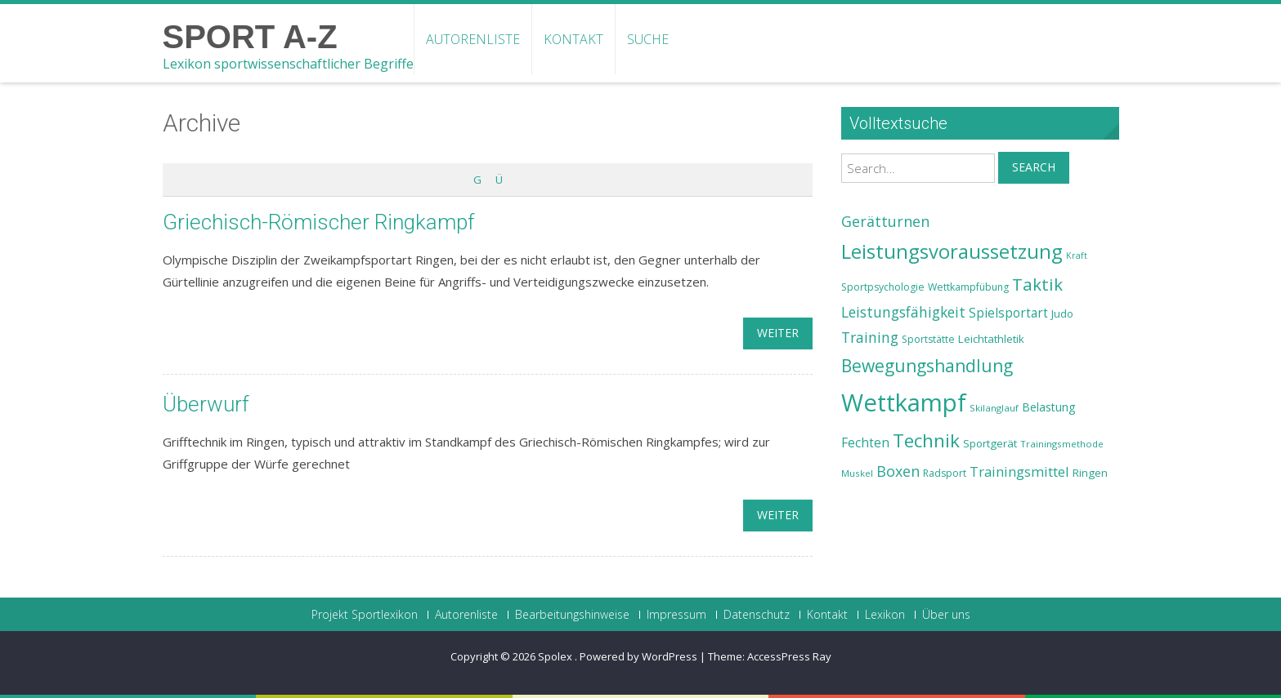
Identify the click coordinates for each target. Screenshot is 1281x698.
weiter (778, 332)
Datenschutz (756, 615)
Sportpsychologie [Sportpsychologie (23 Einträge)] (883, 287)
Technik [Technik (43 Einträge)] (926, 440)
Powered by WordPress (638, 656)
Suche (648, 39)
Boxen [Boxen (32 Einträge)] (898, 471)
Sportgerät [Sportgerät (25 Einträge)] (990, 443)
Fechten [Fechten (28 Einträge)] (865, 442)
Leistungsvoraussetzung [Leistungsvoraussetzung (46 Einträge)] (952, 251)
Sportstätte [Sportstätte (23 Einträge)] (928, 339)
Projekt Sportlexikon (364, 615)
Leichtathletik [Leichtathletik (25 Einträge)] (991, 338)
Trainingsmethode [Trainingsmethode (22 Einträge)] (1062, 444)
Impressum (676, 615)
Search (1033, 167)
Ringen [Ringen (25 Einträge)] (1090, 472)
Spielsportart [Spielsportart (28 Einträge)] (1008, 313)
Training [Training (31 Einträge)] (869, 337)
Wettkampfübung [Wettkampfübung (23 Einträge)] (968, 287)
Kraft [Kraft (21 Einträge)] (1076, 255)
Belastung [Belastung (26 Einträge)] (1049, 407)
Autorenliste (473, 39)
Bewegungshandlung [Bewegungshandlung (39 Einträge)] (927, 365)
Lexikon (885, 615)
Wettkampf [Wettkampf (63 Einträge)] (903, 402)
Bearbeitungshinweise (572, 615)
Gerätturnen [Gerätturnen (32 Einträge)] (885, 221)
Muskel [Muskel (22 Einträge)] (857, 473)
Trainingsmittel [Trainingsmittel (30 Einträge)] (1019, 471)
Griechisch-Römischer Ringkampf (319, 222)
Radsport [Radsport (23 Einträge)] (944, 473)
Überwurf (206, 404)
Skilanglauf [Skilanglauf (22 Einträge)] (994, 408)
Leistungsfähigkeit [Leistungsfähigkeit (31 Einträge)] (903, 312)
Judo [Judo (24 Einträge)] (1062, 313)
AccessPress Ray (789, 656)
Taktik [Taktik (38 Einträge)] (1037, 284)
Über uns (946, 615)
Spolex (556, 656)
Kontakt (573, 39)
